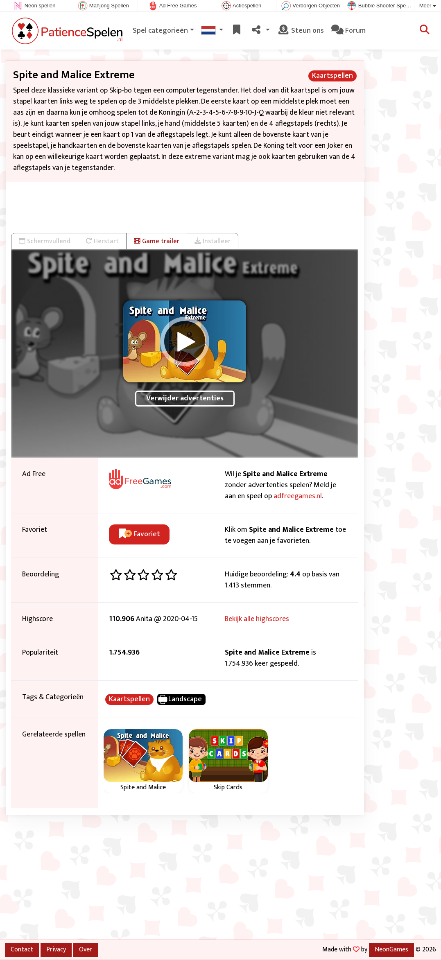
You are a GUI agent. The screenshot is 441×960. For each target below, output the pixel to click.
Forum (348, 31)
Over (85, 949)
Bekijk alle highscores (257, 619)
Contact (22, 949)
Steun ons (300, 31)
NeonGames (391, 949)
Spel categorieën (160, 31)
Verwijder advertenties (185, 398)
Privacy (56, 949)
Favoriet (139, 534)
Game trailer (156, 241)
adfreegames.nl (298, 496)
